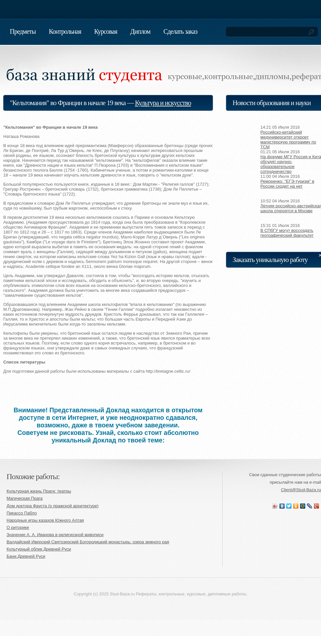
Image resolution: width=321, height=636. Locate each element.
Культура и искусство (163, 103)
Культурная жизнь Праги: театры (39, 491)
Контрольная (65, 31)
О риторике (18, 527)
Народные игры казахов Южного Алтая (45, 520)
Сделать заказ (180, 31)
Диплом (140, 31)
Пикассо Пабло (22, 513)
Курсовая (105, 31)
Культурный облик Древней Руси (39, 549)
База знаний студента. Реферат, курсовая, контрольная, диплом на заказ (82, 67)
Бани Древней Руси (26, 556)
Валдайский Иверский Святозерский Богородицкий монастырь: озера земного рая (88, 541)
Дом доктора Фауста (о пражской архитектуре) (53, 505)
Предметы (23, 31)
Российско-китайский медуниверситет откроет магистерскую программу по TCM (288, 139)
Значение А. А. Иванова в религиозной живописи (55, 534)
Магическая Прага (25, 498)
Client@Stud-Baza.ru (301, 489)
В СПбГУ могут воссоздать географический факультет (286, 233)
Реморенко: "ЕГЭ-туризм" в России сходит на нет (287, 184)
